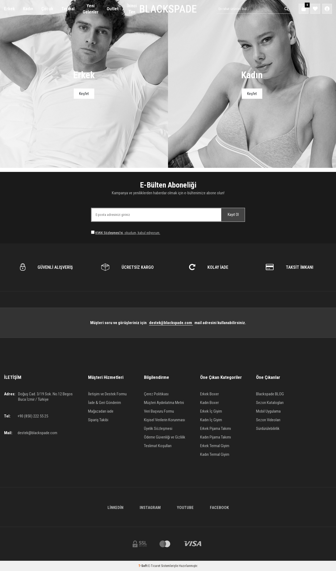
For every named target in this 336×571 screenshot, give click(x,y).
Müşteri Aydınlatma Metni (164, 402)
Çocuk (47, 8)
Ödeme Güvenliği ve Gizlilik (164, 437)
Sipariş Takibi (98, 419)
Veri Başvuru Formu (159, 411)
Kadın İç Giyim (211, 419)
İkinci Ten (132, 9)
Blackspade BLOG (270, 394)
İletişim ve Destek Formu (107, 394)
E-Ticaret (154, 566)
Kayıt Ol (233, 214)
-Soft (143, 566)
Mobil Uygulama (268, 411)
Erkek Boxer (209, 394)
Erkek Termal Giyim (214, 445)
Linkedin (115, 507)
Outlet (113, 8)
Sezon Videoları (268, 419)
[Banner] (84, 84)
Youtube (185, 507)
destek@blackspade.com (171, 322)
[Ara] (285, 9)
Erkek (9, 8)
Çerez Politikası (156, 394)
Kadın (28, 8)
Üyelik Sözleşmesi (158, 428)
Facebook (219, 507)
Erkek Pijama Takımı (215, 428)
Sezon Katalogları (270, 402)
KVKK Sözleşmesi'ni (109, 233)
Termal (68, 8)
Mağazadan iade (100, 411)
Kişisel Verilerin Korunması (164, 419)
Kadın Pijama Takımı (215, 437)
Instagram (150, 507)
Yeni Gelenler (91, 9)
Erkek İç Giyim (211, 411)
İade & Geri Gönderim (104, 402)
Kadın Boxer (209, 402)
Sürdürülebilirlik (268, 428)
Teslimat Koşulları (158, 445)
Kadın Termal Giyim (214, 454)
